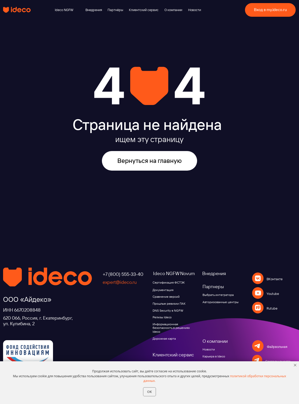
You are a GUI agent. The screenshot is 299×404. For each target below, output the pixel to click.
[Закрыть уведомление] (295, 365)
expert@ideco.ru (120, 282)
